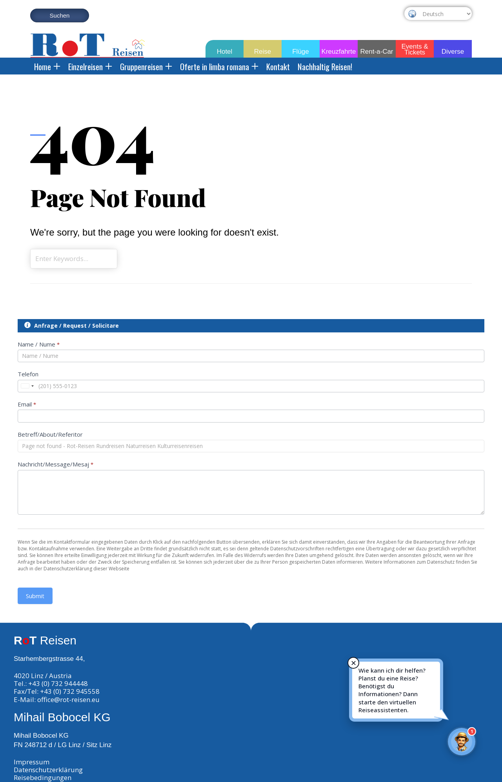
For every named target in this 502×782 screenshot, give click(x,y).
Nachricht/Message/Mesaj (55, 464)
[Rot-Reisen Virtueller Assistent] (461, 741)
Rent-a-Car (376, 51)
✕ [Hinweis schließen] (353, 663)
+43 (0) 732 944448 (58, 683)
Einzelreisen (90, 66)
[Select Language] (445, 14)
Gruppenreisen (146, 66)
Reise (262, 51)
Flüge (300, 51)
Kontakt (278, 66)
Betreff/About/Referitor (50, 434)
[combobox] (27, 386)
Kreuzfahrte (339, 51)
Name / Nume (39, 344)
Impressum (31, 761)
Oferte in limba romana (219, 66)
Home (47, 66)
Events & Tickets (414, 48)
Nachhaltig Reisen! (325, 66)
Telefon (28, 374)
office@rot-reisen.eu (68, 699)
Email (27, 404)
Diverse (453, 51)
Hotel (225, 51)
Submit (35, 596)
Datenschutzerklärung (48, 769)
